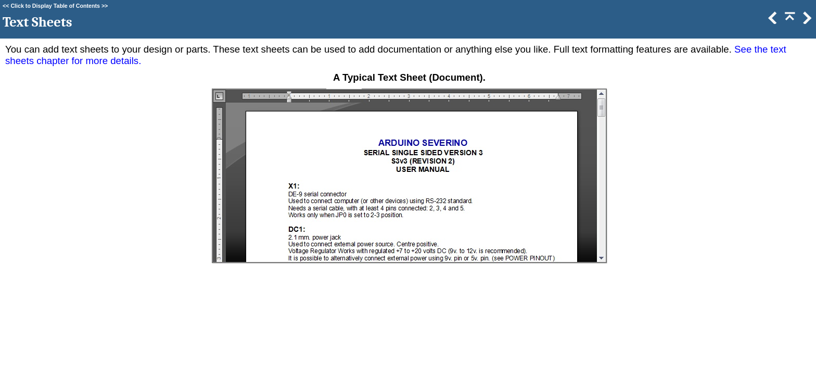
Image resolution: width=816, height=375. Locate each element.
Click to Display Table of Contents (55, 6)
